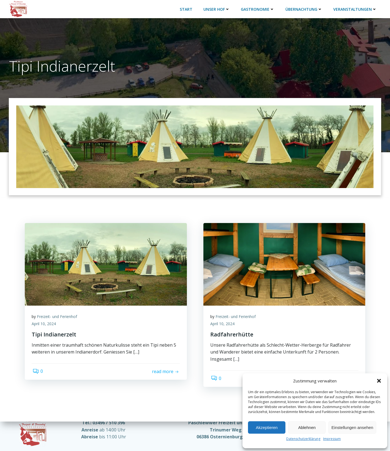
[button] (379, 381)
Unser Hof (216, 8)
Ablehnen (306, 427)
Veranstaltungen (354, 8)
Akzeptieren (266, 427)
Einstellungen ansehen (352, 427)
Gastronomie (257, 8)
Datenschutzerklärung (303, 438)
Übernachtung (303, 8)
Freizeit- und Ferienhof (58, 311)
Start (185, 8)
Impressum (332, 438)
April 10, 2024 (45, 318)
